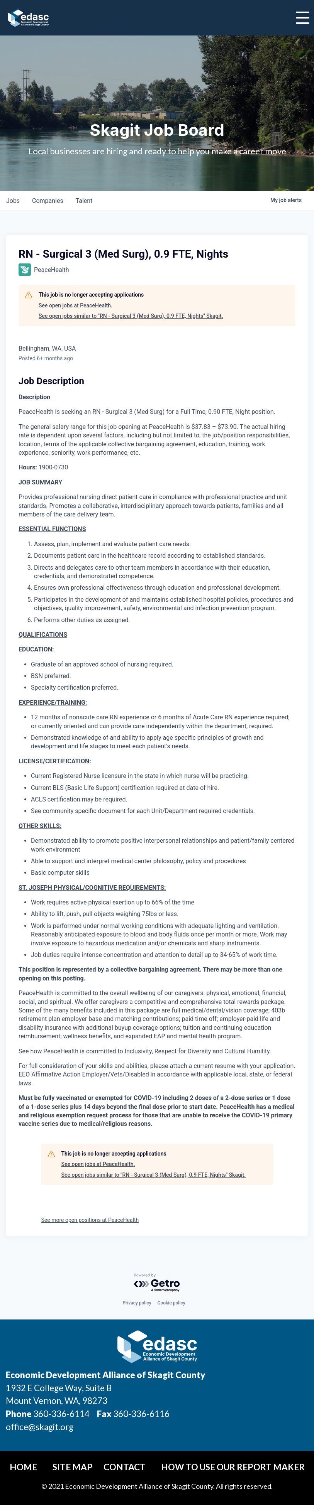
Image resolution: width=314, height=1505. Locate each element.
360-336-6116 (141, 1414)
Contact (125, 1467)
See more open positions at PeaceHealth (90, 1220)
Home (23, 1467)
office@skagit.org (39, 1427)
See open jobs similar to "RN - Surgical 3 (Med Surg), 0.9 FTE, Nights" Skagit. (131, 316)
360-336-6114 (61, 1414)
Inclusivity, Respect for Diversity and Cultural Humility (197, 1051)
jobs (13, 200)
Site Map (73, 1467)
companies (47, 200)
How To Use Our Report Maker (233, 1467)
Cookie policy (171, 1303)
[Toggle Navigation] (302, 17)
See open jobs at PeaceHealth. (75, 305)
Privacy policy (136, 1303)
